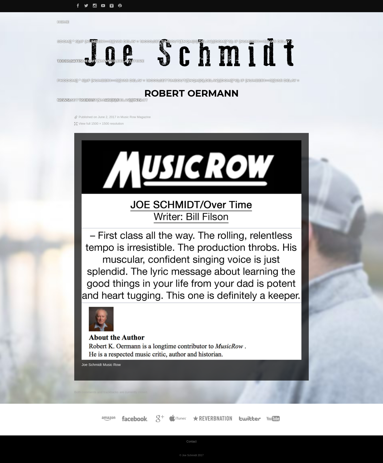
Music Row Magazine (135, 117)
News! (63, 100)
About (112, 100)
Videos (87, 100)
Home (63, 22)
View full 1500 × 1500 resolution (101, 123)
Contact (138, 100)
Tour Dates (70, 61)
